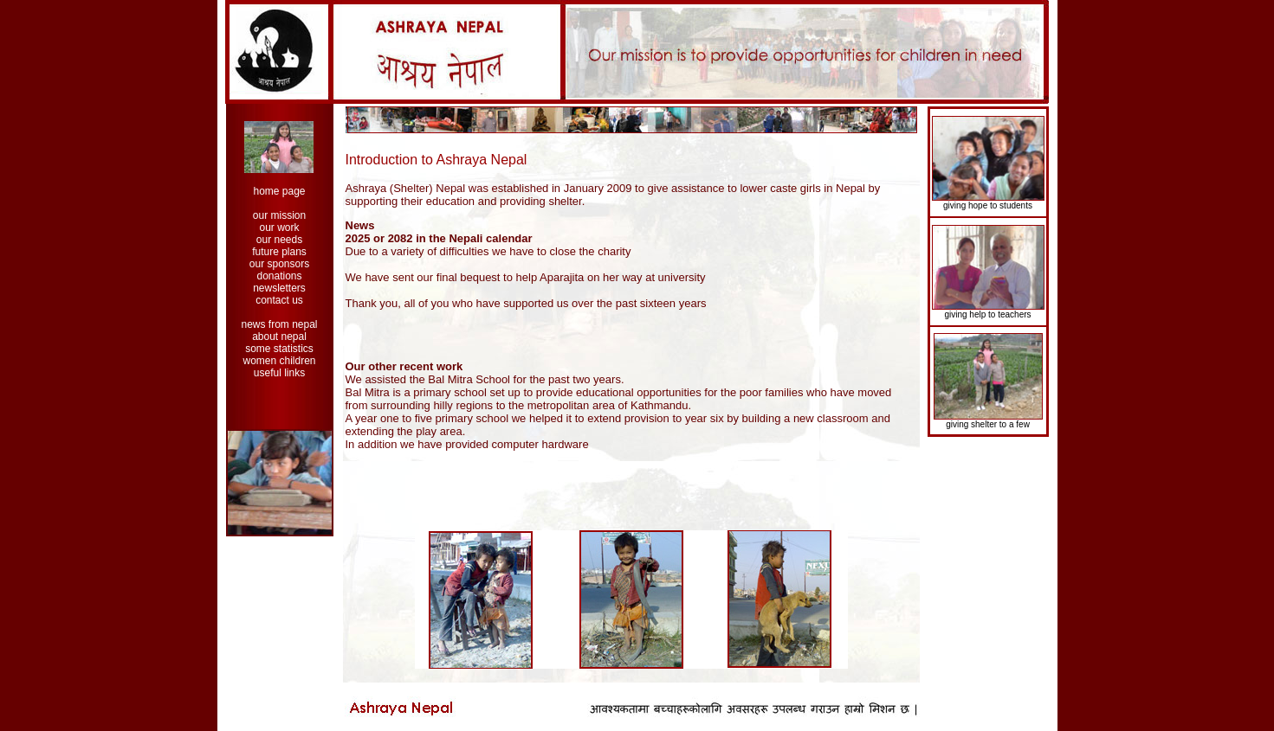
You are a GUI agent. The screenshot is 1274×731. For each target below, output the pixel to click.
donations (278, 276)
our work (279, 227)
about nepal (279, 336)
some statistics (279, 349)
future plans (279, 252)
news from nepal (279, 324)
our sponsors (279, 264)
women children (279, 361)
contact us (279, 300)
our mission (279, 215)
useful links (279, 373)
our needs (279, 240)
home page (279, 191)
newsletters (279, 288)
